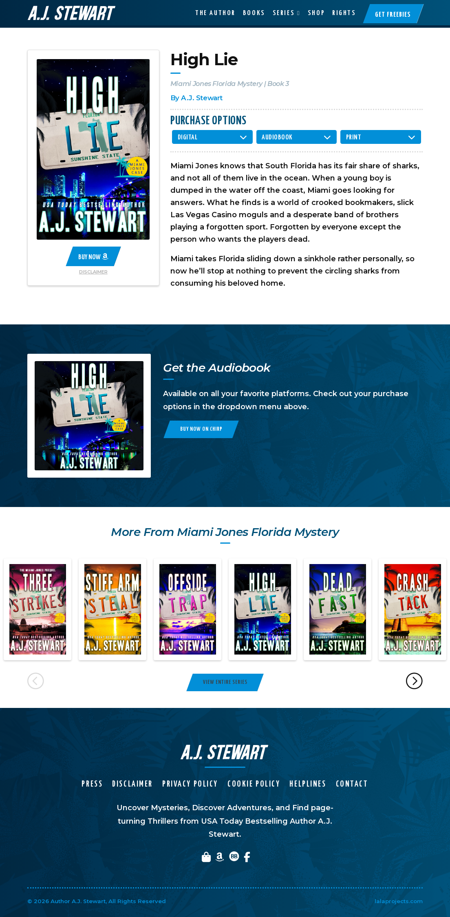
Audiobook (277, 137)
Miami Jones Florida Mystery (216, 83)
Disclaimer (93, 272)
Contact (352, 784)
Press (92, 784)
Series (284, 13)
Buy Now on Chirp (201, 429)
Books (254, 13)
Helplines (307, 784)
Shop (316, 13)
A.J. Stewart (201, 98)
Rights (344, 13)
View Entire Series (225, 682)
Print (354, 137)
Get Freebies (393, 14)
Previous (35, 682)
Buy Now (93, 257)
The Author (215, 13)
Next (414, 682)
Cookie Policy (253, 784)
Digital (188, 137)
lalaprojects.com (399, 901)
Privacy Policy (190, 784)
